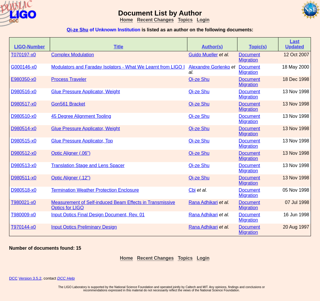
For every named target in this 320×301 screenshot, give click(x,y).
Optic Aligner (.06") (70, 153)
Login (203, 19)
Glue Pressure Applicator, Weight (85, 91)
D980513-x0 (23, 165)
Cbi (192, 190)
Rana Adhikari (203, 202)
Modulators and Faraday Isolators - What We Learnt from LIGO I (118, 66)
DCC (13, 278)
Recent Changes (155, 19)
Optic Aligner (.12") (70, 177)
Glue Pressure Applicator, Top (82, 140)
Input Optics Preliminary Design (84, 227)
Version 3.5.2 (30, 278)
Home (126, 19)
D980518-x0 (23, 190)
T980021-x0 (23, 202)
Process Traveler (68, 79)
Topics (185, 19)
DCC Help (66, 278)
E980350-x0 (23, 79)
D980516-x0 (23, 91)
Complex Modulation (72, 54)
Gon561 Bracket (68, 103)
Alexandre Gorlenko (209, 66)
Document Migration (249, 57)
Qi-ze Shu (77, 29)
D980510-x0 (23, 116)
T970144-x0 (23, 227)
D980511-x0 (23, 177)
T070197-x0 (23, 54)
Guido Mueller (203, 54)
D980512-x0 (23, 153)
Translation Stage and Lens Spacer (87, 165)
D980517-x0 (23, 103)
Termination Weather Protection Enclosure (95, 190)
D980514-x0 (23, 128)
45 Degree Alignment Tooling (81, 116)
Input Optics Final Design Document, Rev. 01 (98, 214)
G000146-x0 (24, 66)
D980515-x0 (23, 140)
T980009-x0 (23, 214)
